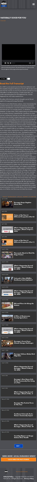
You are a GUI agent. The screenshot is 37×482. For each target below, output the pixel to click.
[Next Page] (18, 446)
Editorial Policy (8, 477)
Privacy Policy (29, 479)
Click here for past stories (18, 459)
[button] (33, 4)
